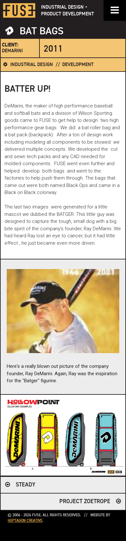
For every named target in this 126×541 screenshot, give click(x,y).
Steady (25, 485)
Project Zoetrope (84, 501)
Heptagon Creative (25, 521)
